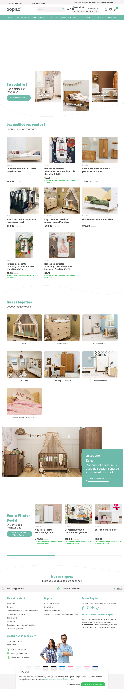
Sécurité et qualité (52, 622)
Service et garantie (15, 640)
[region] (62, 536)
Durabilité (48, 618)
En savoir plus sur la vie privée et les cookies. (59, 680)
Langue (92, 2)
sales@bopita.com (92, 8)
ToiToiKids (48, 225)
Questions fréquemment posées (21, 636)
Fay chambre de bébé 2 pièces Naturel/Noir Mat (57, 229)
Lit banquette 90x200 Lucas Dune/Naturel (21, 179)
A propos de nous (51, 615)
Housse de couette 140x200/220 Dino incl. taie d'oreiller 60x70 (21, 275)
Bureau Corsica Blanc (106, 541)
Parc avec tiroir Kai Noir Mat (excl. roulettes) (21, 229)
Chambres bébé (38, 17)
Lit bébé (9, 17)
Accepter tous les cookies (93, 684)
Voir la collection (18, 106)
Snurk (46, 174)
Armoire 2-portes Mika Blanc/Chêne (44, 542)
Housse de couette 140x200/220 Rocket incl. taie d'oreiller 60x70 (59, 180)
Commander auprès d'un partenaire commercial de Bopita (22, 624)
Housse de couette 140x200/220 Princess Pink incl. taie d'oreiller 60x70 (58, 275)
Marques (85, 2)
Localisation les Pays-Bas (107, 2)
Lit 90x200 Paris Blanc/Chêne (97, 228)
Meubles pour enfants (68, 17)
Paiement (11, 615)
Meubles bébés (22, 17)
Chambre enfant (86, 17)
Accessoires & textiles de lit (107, 17)
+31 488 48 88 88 (78, 8)
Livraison (10, 618)
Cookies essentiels (73, 684)
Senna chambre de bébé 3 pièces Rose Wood (96, 179)
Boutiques (77, 2)
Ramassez (11, 633)
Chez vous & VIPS (14, 652)
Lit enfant (52, 17)
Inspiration (11, 656)
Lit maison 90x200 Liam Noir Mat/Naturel (76, 542)
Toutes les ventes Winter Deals (20, 545)
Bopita (9, 174)
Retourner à (12, 629)
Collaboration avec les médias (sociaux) (61, 625)
